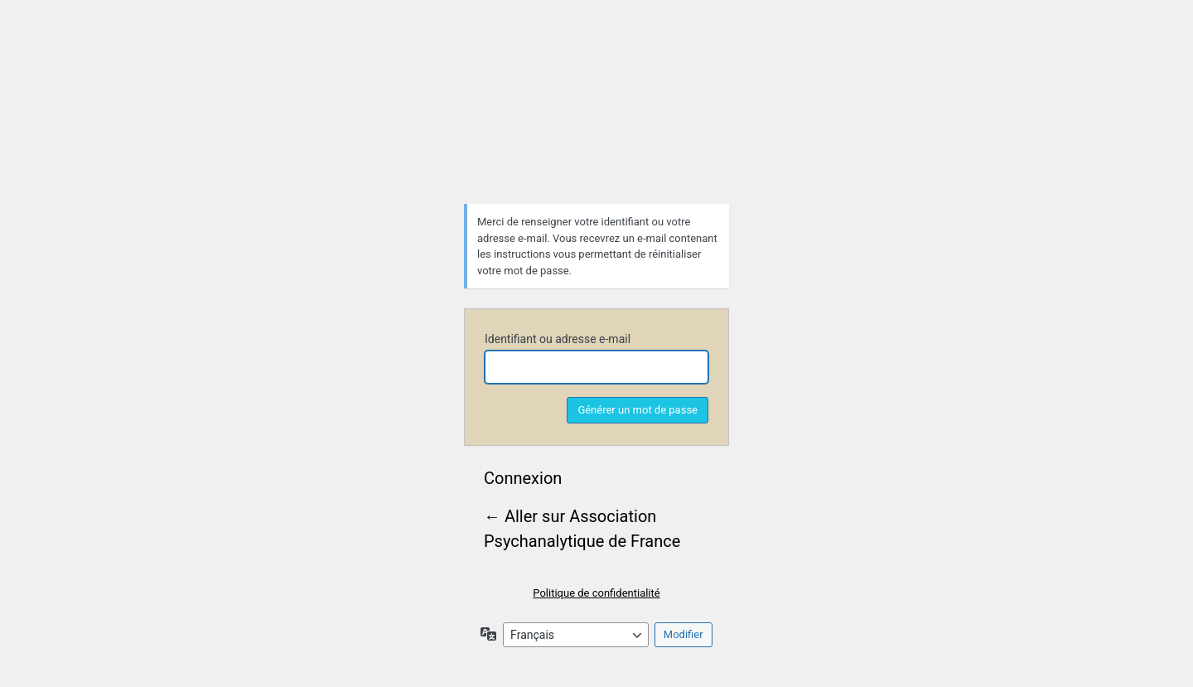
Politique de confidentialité (596, 593)
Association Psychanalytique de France (596, 122)
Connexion (523, 478)
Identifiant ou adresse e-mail (557, 339)
